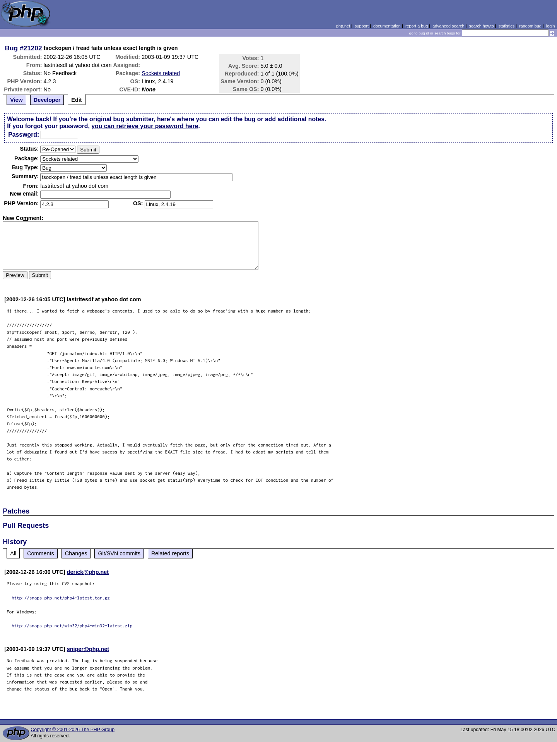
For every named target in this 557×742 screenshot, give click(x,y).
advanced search (448, 26)
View (16, 100)
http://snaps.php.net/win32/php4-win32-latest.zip (72, 625)
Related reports (170, 553)
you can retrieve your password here (144, 126)
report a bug (416, 26)
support (362, 26)
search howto (481, 26)
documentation (387, 26)
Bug (11, 48)
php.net (343, 26)
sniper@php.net (88, 649)
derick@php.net (88, 572)
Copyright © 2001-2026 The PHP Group (72, 729)
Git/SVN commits (119, 553)
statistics (506, 26)
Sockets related (161, 73)
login (550, 26)
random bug (530, 26)
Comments (40, 553)
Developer (47, 100)
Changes (76, 553)
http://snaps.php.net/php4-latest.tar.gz (61, 597)
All (13, 553)
